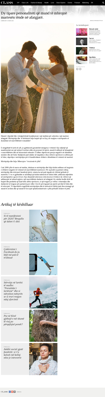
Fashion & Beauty (36, 3)
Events (70, 3)
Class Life (25, 3)
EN (92, 3)
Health (46, 3)
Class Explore (60, 3)
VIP (18, 3)
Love (52, 3)
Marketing (85, 3)
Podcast (77, 3)
